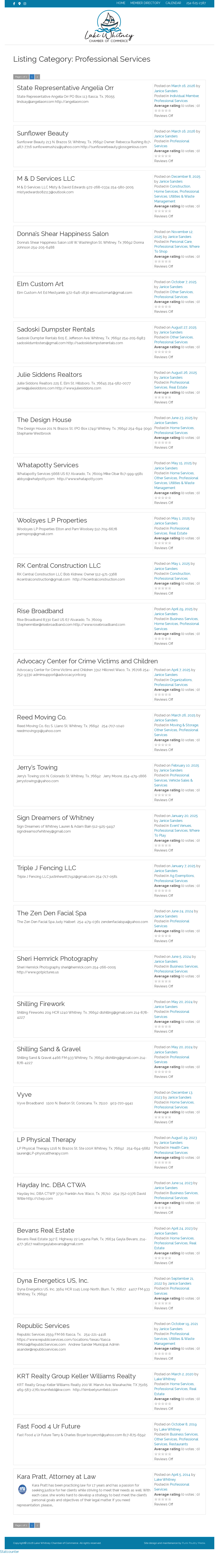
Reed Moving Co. (42, 728)
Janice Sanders (166, 102)
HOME (121, 3)
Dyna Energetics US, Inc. (53, 1291)
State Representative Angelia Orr (65, 98)
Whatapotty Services (47, 476)
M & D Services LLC (46, 189)
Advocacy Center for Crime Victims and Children (87, 672)
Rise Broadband (40, 622)
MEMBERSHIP (72, 50)
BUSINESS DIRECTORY (106, 50)
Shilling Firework (41, 1014)
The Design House (44, 430)
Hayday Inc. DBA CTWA (51, 1196)
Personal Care (181, 252)
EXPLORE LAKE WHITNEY (149, 50)
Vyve (24, 1105)
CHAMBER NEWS (42, 50)
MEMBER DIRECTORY (145, 3)
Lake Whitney (165, 1390)
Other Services (181, 303)
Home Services (166, 202)
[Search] (202, 50)
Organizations (181, 691)
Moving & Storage (184, 736)
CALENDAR (173, 3)
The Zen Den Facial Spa (51, 924)
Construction (180, 197)
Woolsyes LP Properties (52, 531)
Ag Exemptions (182, 887)
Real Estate (178, 398)
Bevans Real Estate (45, 1241)
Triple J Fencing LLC (46, 878)
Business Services (184, 630)
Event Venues (180, 836)
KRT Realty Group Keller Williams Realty (76, 1387)
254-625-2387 (196, 3)
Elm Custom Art (40, 294)
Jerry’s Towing (37, 778)
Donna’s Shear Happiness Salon (63, 244)
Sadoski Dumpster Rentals (56, 340)
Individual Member (184, 107)
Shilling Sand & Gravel (49, 1060)
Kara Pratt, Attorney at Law (56, 1487)
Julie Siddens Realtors (49, 385)
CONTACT (183, 50)
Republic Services (43, 1336)
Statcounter (9, 1563)
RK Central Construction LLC (59, 576)
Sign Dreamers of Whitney (55, 828)
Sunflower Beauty (42, 144)
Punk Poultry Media (193, 1553)
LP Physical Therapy (46, 1150)
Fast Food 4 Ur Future (48, 1437)
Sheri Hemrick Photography (57, 969)
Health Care (179, 1158)
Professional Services (171, 112)
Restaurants (178, 1455)
